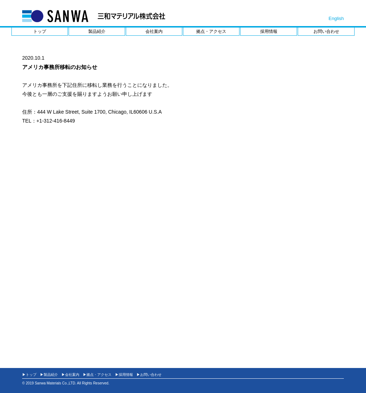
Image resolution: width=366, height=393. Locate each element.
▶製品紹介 (49, 375)
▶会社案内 (70, 375)
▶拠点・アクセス (97, 375)
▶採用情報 (124, 375)
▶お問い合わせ (149, 375)
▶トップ (29, 375)
